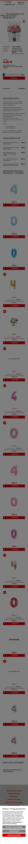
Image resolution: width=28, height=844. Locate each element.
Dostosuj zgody (14, 831)
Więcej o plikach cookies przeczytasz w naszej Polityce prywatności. (12, 822)
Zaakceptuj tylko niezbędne (14, 827)
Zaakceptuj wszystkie (14, 835)
